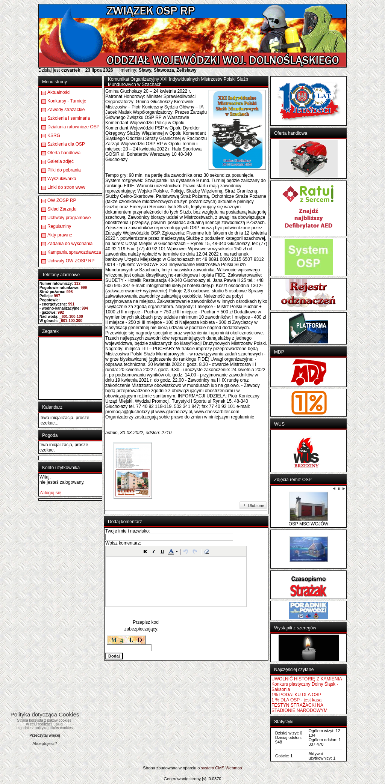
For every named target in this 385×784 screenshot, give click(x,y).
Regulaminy (59, 226)
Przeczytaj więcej (44, 735)
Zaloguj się (50, 492)
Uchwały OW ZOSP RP (70, 260)
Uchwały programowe (69, 217)
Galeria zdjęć (60, 161)
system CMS (212, 768)
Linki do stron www (66, 187)
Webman (234, 768)
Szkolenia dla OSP (66, 144)
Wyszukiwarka (61, 178)
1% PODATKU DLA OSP (296, 694)
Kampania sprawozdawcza (74, 252)
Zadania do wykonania (69, 243)
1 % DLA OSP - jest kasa (296, 700)
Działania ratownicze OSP (73, 126)
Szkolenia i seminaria (68, 118)
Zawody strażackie (66, 109)
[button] (145, 551)
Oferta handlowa (63, 152)
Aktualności (58, 92)
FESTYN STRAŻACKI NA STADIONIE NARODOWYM (299, 708)
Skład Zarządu (61, 209)
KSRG (53, 135)
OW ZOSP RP (61, 200)
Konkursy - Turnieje (66, 101)
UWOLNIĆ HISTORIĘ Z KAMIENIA (306, 679)
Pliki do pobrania (64, 170)
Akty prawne (59, 235)
